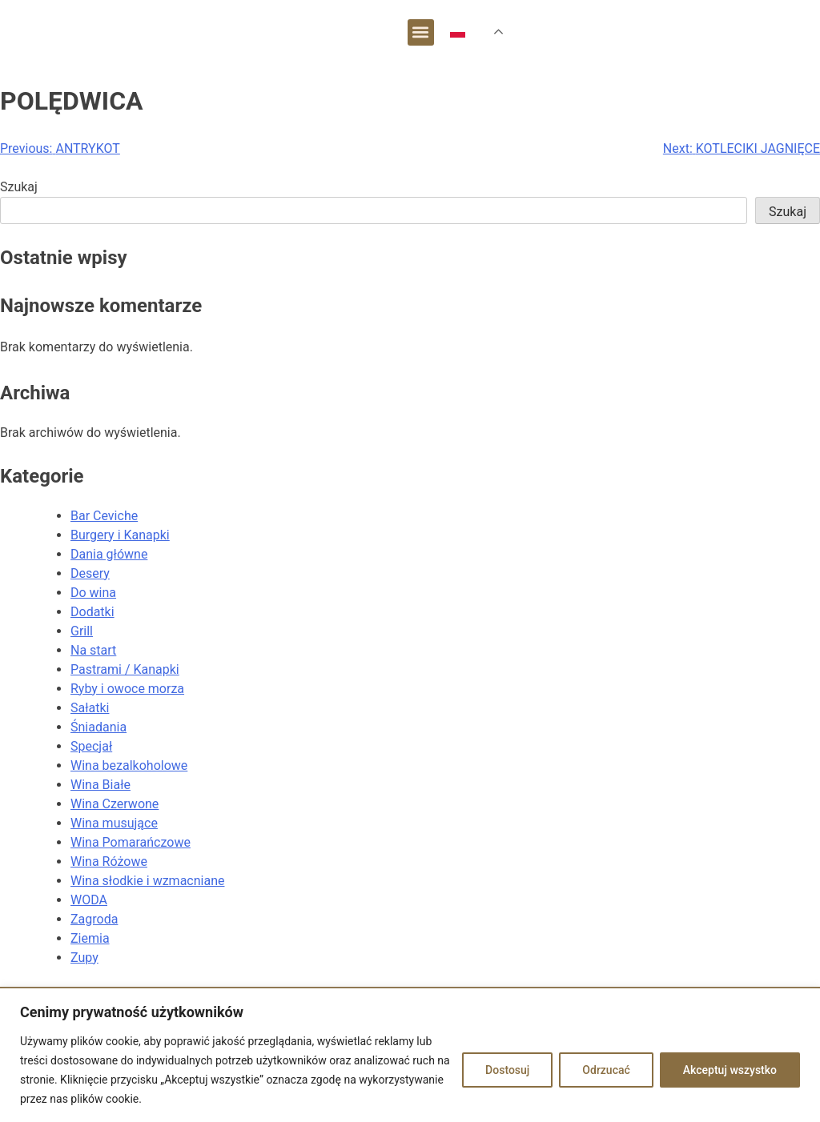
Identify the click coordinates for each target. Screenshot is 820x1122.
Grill (81, 631)
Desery (90, 573)
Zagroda (94, 919)
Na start (93, 650)
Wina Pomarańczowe (130, 842)
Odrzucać (605, 1070)
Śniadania (98, 727)
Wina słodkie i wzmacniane (147, 880)
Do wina (93, 592)
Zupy (84, 957)
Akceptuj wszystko (730, 1070)
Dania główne (108, 554)
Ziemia (90, 938)
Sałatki (89, 707)
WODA (88, 900)
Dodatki (92, 611)
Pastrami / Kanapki (124, 669)
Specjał (91, 746)
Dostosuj (507, 1070)
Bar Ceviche (104, 515)
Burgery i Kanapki (120, 535)
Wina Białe (100, 784)
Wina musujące (114, 823)
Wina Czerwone (114, 803)
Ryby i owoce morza (127, 688)
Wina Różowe (108, 861)
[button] (421, 32)
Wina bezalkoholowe (128, 765)
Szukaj (19, 186)
